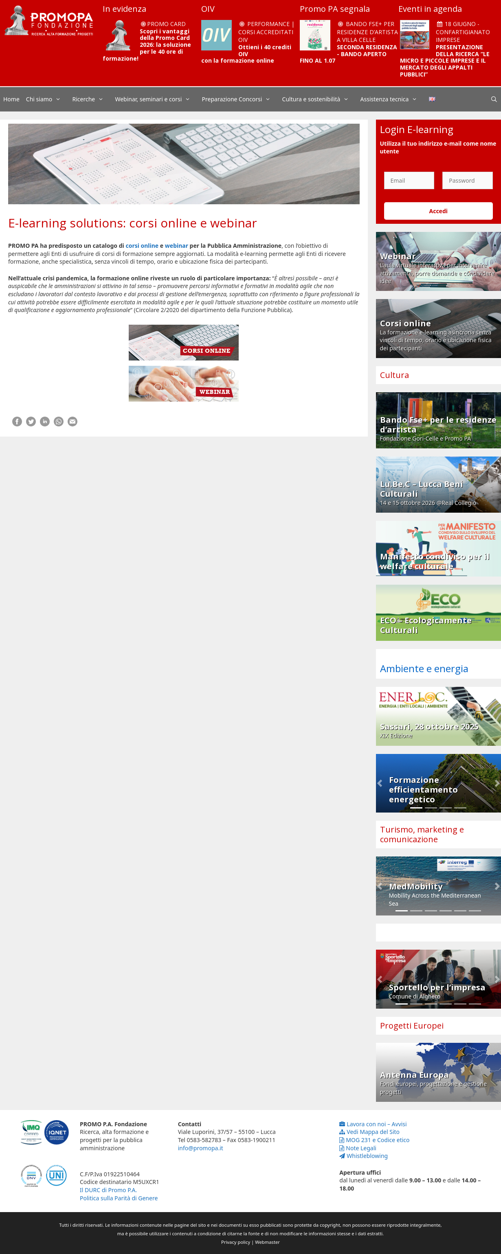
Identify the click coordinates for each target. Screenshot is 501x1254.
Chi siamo (47, 99)
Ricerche (92, 99)
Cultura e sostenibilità (319, 99)
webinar (176, 245)
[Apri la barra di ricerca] (494, 99)
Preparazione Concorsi (240, 99)
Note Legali (357, 1148)
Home (11, 99)
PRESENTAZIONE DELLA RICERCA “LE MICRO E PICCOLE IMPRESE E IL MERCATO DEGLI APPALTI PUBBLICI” (445, 60)
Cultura (394, 374)
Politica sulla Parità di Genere (119, 1198)
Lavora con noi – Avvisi (373, 1124)
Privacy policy (235, 1242)
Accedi (438, 211)
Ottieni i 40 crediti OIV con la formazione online (246, 54)
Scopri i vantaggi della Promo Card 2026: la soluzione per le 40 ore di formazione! (147, 44)
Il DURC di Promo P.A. (108, 1190)
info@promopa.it (200, 1148)
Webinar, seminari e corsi (156, 99)
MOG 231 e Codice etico (374, 1140)
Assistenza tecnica (393, 99)
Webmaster (267, 1242)
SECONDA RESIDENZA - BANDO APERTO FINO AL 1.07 (348, 54)
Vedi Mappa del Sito (369, 1132)
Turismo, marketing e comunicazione (422, 834)
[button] (379, 783)
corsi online (141, 245)
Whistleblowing (363, 1156)
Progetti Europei (412, 1025)
